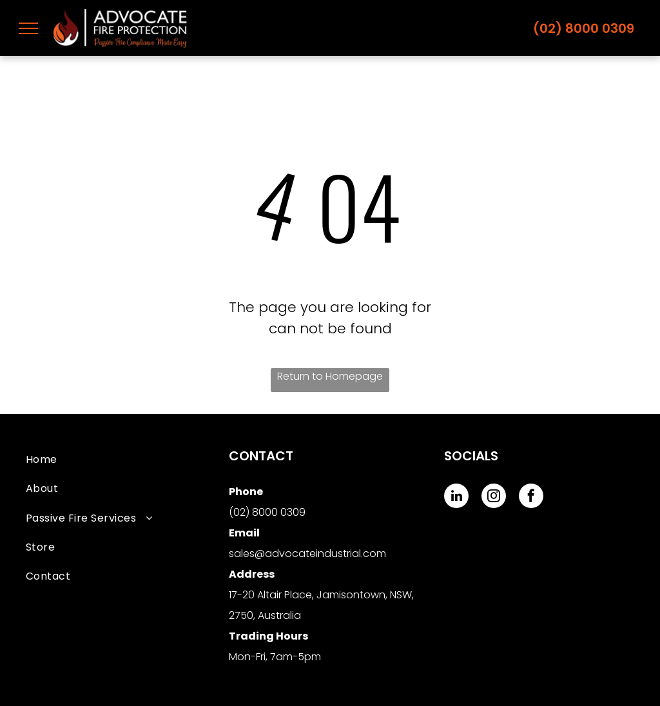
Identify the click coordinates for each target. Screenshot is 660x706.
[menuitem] (127, 459)
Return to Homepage (330, 376)
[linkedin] (456, 497)
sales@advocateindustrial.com (307, 553)
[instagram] (493, 497)
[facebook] (531, 497)
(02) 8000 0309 (583, 28)
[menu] (28, 28)
